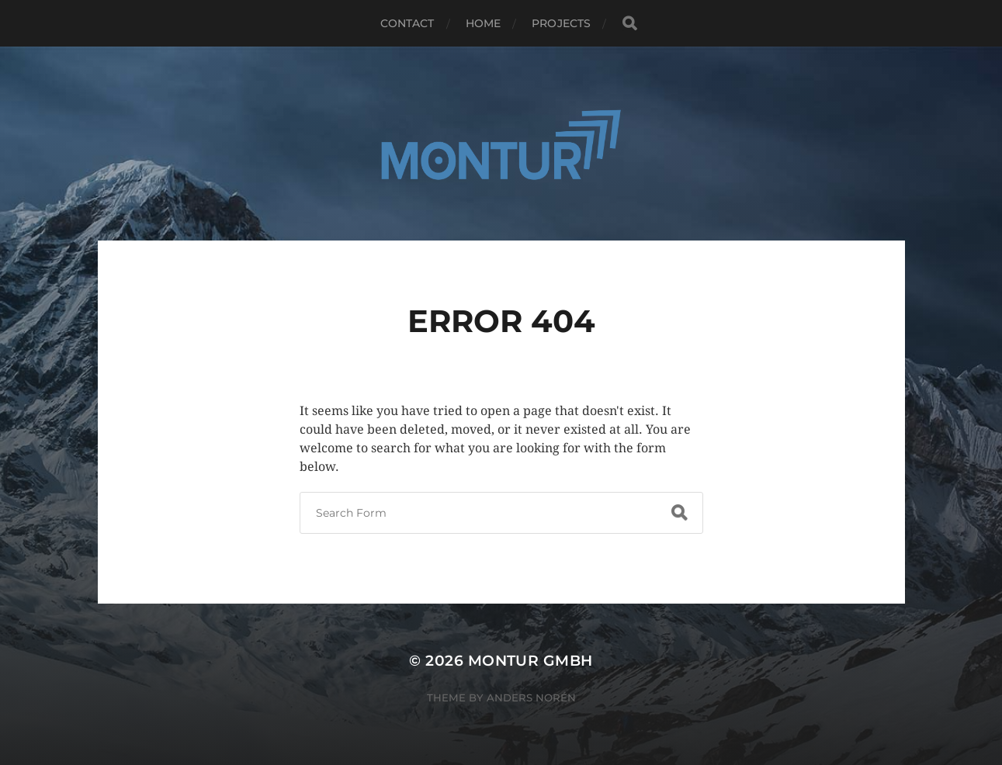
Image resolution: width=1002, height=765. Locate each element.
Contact (407, 23)
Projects (561, 23)
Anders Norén (531, 697)
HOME (483, 23)
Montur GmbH (530, 661)
